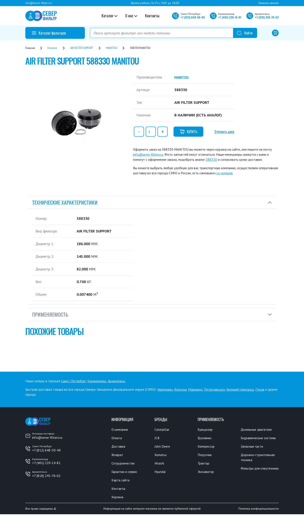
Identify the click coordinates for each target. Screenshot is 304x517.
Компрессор (207, 447)
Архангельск (116, 381)
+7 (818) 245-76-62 (46, 476)
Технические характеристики (65, 202)
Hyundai (161, 473)
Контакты (152, 15)
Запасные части (253, 452)
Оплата (117, 438)
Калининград (96, 381)
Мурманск (195, 389)
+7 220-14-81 (229, 17)
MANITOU (182, 77)
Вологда (180, 389)
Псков (259, 389)
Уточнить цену (224, 131)
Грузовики (206, 438)
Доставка (119, 447)
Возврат (118, 455)
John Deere (163, 447)
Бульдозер (206, 429)
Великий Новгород (240, 389)
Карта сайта (121, 482)
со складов (224, 173)
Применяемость (50, 314)
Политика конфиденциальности (258, 511)
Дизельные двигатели (258, 429)
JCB (157, 438)
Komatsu (161, 455)
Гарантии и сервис (126, 473)
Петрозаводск (214, 389)
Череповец (165, 389)
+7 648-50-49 (192, 17)
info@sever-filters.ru (38, 3)
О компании (120, 429)
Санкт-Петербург (73, 381)
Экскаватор (207, 473)
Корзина (118, 499)
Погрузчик (206, 455)
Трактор (204, 464)
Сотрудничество (124, 464)
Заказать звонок (268, 3)
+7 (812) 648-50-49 (46, 450)
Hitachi (160, 464)
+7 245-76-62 (267, 17)
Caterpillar (163, 429)
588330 (211, 159)
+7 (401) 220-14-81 (46, 463)
